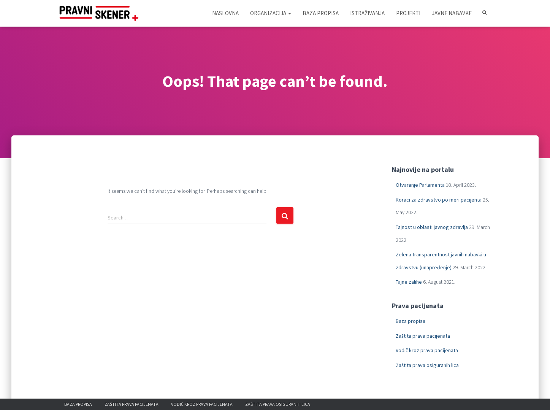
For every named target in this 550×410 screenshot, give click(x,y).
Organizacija (270, 13)
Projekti (408, 13)
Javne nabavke (452, 13)
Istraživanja (367, 13)
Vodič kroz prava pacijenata (427, 350)
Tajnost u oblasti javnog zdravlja (432, 227)
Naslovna (225, 13)
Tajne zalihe (409, 281)
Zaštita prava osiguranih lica (427, 365)
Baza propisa (321, 13)
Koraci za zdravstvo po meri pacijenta (439, 199)
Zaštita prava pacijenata (423, 335)
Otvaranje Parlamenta (420, 184)
